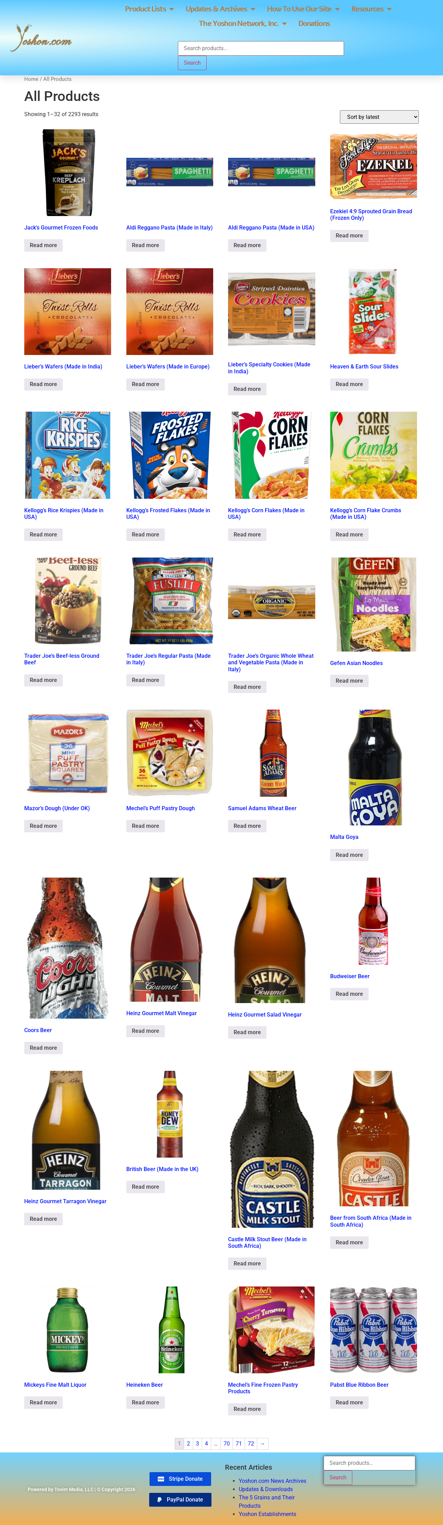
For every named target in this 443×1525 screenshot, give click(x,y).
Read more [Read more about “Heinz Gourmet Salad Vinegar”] (247, 1032)
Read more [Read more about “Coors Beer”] (43, 1048)
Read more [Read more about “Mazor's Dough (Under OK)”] (43, 826)
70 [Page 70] (227, 1443)
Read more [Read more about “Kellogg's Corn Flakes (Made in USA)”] (247, 534)
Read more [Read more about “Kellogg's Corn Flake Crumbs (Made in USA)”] (349, 534)
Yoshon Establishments (267, 1514)
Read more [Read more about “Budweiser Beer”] (349, 994)
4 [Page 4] (206, 1443)
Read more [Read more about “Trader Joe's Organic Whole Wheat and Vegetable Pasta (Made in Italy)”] (247, 687)
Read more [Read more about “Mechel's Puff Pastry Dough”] (145, 826)
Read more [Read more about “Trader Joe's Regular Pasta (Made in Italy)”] (145, 680)
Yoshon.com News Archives (272, 1481)
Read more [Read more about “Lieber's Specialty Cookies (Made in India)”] (247, 389)
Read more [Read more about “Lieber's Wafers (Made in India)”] (43, 384)
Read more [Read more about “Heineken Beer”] (145, 1402)
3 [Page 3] (197, 1443)
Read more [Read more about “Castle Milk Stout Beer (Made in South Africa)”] (247, 1263)
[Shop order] (379, 117)
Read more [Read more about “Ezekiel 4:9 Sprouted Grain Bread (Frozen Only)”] (349, 235)
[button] (180, 1500)
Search (192, 62)
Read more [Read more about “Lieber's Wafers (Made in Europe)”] (145, 384)
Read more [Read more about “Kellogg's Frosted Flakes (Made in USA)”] (145, 534)
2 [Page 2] (188, 1443)
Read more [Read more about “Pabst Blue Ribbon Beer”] (349, 1402)
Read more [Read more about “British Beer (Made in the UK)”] (145, 1186)
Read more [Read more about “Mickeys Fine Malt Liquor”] (43, 1402)
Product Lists (149, 9)
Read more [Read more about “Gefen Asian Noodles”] (349, 680)
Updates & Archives (220, 9)
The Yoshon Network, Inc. (242, 23)
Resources (371, 9)
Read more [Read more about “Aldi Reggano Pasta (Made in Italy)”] (145, 245)
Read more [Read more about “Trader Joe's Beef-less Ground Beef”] (43, 680)
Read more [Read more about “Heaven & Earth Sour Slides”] (349, 384)
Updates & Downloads (266, 1489)
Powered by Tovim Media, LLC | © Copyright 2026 (81, 1489)
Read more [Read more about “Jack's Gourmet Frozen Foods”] (43, 245)
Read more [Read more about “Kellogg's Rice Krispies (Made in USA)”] (43, 534)
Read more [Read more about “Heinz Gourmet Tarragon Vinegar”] (43, 1219)
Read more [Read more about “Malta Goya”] (349, 855)
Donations (313, 23)
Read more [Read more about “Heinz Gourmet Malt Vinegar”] (145, 1031)
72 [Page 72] (251, 1443)
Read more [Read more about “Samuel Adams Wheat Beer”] (247, 826)
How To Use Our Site (303, 9)
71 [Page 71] (239, 1443)
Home (31, 79)
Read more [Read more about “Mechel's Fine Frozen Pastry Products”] (247, 1409)
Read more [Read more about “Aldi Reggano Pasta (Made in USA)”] (247, 245)
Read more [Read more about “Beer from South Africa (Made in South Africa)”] (349, 1242)
